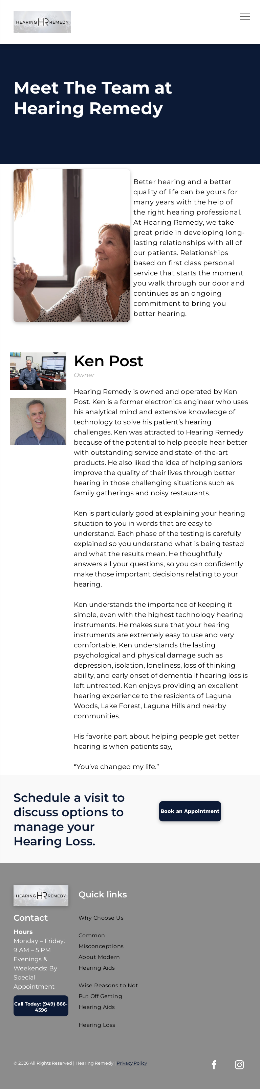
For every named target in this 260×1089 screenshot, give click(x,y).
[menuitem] (110, 917)
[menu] (245, 16)
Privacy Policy (132, 1063)
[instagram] (239, 1065)
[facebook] (214, 1065)
